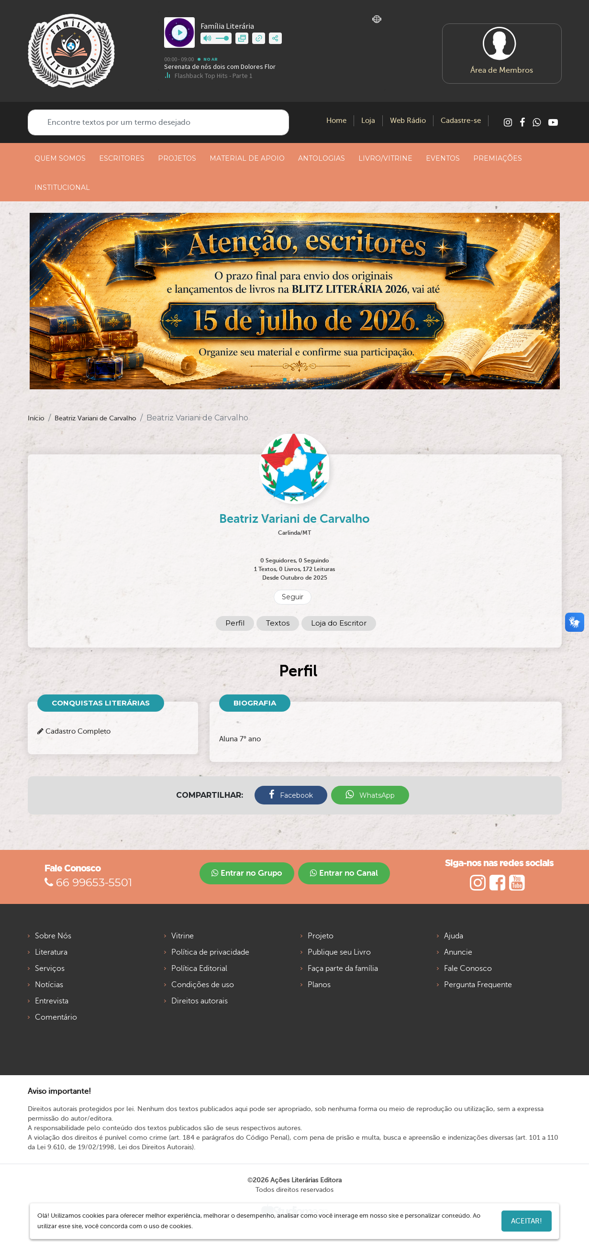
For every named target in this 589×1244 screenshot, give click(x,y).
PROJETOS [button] (177, 158)
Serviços (50, 968)
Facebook (291, 795)
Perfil (234, 623)
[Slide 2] (298, 380)
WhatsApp (370, 795)
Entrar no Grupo (246, 873)
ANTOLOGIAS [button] (321, 158)
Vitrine (182, 936)
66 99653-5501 (88, 882)
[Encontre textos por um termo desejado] (158, 122)
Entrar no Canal (344, 873)
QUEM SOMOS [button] (60, 158)
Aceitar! (526, 1221)
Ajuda (453, 936)
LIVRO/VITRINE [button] (385, 158)
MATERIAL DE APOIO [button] (247, 158)
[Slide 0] (285, 380)
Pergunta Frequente (478, 984)
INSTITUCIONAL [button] (62, 187)
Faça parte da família (343, 968)
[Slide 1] (291, 380)
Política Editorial (199, 968)
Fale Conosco (468, 968)
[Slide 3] (305, 380)
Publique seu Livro (339, 952)
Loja (368, 120)
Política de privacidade (210, 952)
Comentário (56, 1017)
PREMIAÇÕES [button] (497, 158)
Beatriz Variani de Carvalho (95, 418)
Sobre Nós (53, 936)
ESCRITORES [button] (121, 158)
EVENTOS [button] (443, 158)
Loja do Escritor (339, 623)
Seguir (292, 597)
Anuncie (458, 952)
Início (36, 418)
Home (336, 120)
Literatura (51, 952)
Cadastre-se (461, 120)
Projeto (320, 936)
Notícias (49, 984)
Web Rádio (408, 120)
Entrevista (51, 1001)
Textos (277, 623)
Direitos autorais (199, 1001)
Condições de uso (202, 984)
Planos (319, 984)
